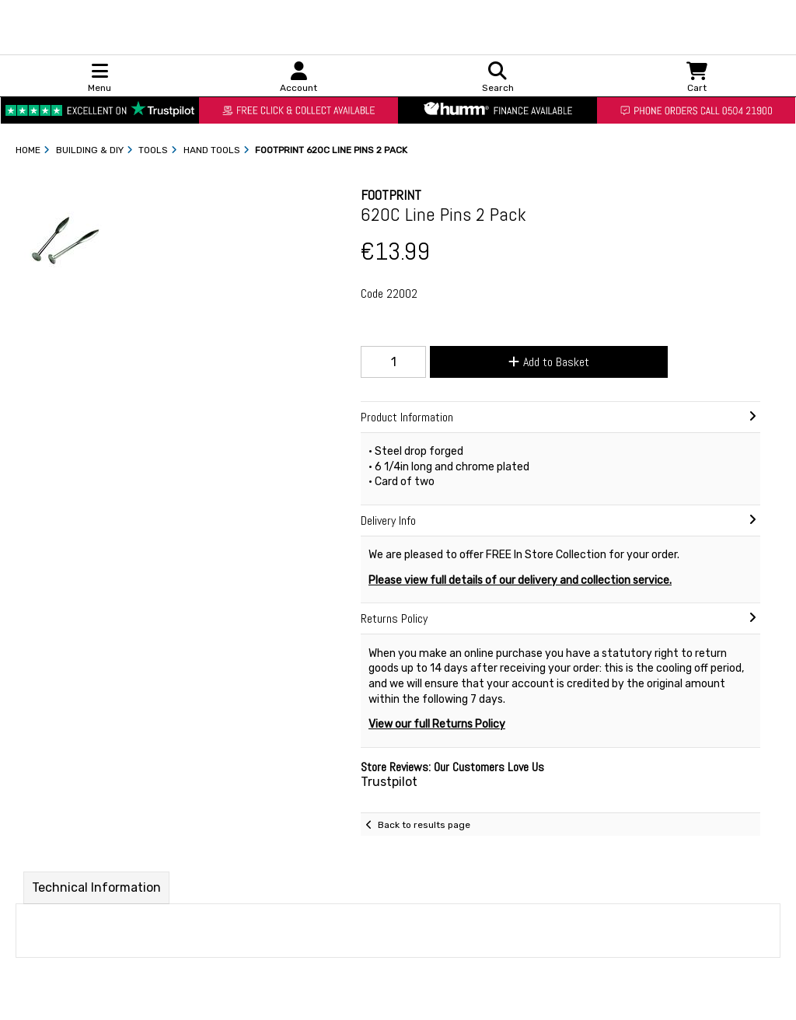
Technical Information (96, 887)
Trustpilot (389, 781)
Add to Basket (548, 362)
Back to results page (424, 824)
